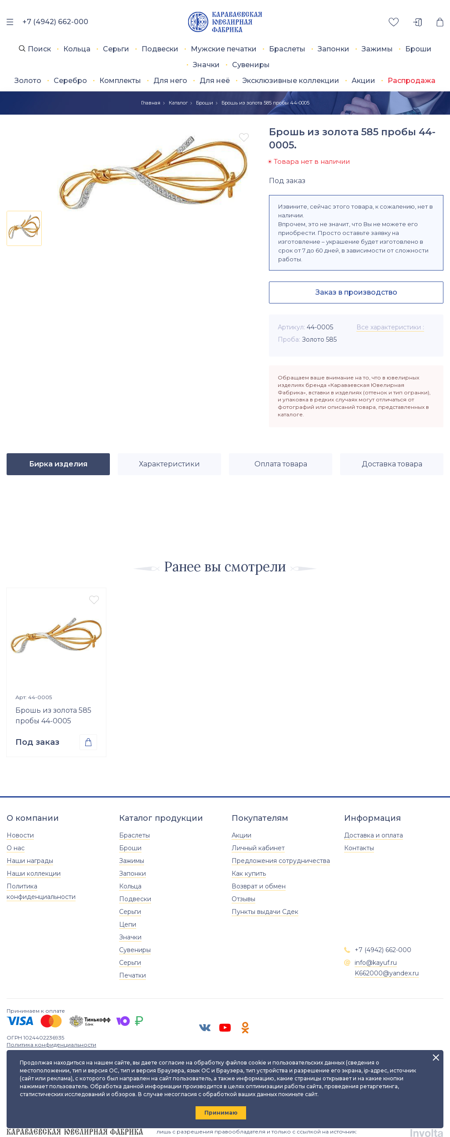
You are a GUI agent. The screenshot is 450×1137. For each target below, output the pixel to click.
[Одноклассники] (245, 1027)
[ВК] (204, 1027)
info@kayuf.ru (376, 963)
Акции (363, 80)
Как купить (249, 873)
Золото (28, 80)
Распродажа (411, 80)
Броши (418, 49)
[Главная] (225, 22)
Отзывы (243, 899)
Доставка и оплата (373, 835)
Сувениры (251, 65)
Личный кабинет (258, 848)
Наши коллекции (34, 873)
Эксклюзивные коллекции (290, 80)
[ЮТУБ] (225, 1027)
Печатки (132, 975)
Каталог (178, 103)
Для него (170, 80)
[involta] (426, 1131)
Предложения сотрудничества (281, 861)
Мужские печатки (224, 49)
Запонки (333, 49)
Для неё (215, 80)
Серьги (116, 49)
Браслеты (287, 49)
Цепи (127, 924)
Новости (20, 835)
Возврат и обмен (259, 886)
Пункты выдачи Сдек (265, 912)
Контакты (359, 848)
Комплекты (120, 80)
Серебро (70, 80)
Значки (206, 65)
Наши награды (30, 861)
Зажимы (377, 49)
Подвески (160, 49)
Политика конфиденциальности (51, 1044)
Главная (150, 103)
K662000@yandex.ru (387, 973)
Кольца (77, 49)
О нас (16, 848)
